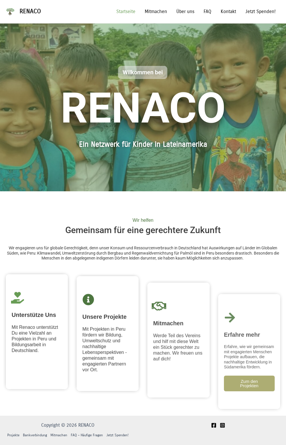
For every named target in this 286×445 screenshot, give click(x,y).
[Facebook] (213, 425)
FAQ (207, 11)
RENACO (30, 11)
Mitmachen (156, 11)
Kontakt (228, 11)
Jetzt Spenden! (260, 11)
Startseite (125, 11)
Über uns (185, 11)
